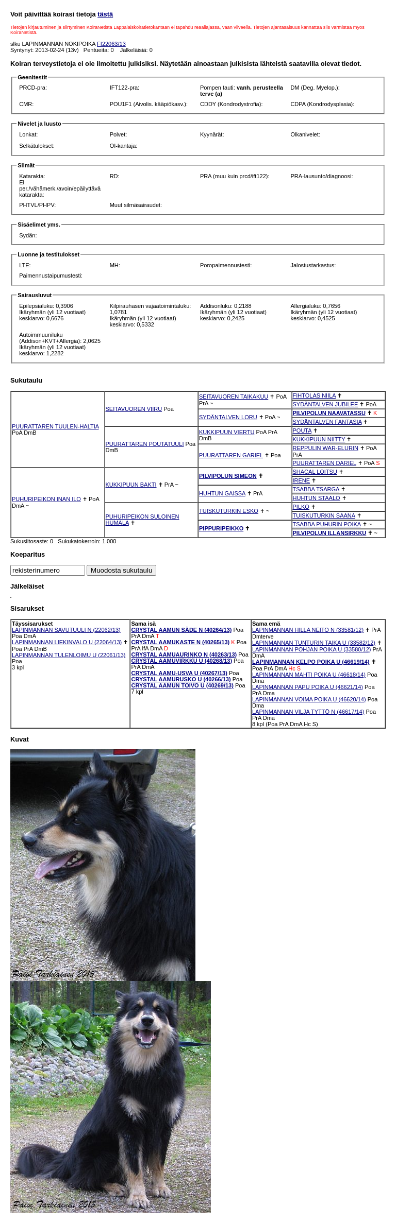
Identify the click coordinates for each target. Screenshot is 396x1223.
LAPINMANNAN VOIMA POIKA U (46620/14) (309, 699)
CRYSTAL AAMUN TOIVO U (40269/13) (182, 685)
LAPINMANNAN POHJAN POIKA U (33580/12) (311, 649)
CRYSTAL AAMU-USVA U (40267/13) (179, 673)
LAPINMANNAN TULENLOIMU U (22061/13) (68, 655)
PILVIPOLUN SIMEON (228, 476)
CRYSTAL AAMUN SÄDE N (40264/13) (181, 630)
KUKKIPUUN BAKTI (131, 484)
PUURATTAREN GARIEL (231, 455)
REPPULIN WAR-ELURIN (325, 448)
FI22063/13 (111, 44)
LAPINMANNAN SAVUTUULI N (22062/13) (66, 630)
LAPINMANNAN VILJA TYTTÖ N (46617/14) (308, 712)
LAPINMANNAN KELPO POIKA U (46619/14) (311, 662)
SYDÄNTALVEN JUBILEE (325, 404)
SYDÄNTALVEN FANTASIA (327, 422)
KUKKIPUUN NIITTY (319, 439)
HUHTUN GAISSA (222, 493)
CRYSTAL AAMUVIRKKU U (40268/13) (181, 661)
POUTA (302, 430)
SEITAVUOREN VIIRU (134, 409)
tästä (105, 14)
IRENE (301, 480)
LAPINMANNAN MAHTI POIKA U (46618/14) (309, 674)
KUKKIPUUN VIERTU (226, 432)
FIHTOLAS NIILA (314, 395)
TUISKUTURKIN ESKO (228, 511)
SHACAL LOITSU (315, 472)
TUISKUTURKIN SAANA (324, 515)
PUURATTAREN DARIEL (324, 463)
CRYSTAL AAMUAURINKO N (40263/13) (184, 654)
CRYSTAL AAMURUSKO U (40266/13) (180, 679)
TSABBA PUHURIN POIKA (327, 524)
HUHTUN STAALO (316, 498)
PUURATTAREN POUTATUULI (145, 444)
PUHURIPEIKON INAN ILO (46, 499)
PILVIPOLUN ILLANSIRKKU (330, 533)
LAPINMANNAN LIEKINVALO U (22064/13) (67, 642)
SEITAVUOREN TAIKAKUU (233, 396)
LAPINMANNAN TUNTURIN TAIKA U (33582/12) (313, 643)
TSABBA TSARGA (316, 489)
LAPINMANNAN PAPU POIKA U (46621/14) (307, 687)
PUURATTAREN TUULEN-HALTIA (55, 426)
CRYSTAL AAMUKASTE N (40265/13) (180, 642)
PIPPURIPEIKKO (221, 528)
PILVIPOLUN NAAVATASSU (329, 413)
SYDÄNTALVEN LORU (228, 417)
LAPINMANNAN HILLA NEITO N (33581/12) (308, 630)
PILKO (301, 507)
